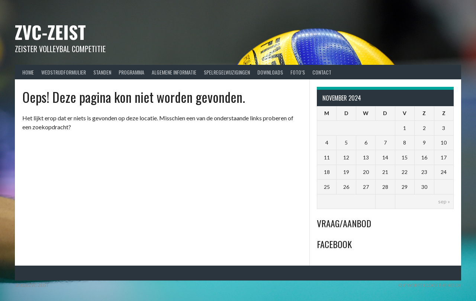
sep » (444, 201)
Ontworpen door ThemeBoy (429, 285)
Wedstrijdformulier (63, 72)
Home (28, 72)
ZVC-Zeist (50, 32)
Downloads (270, 72)
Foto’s (297, 72)
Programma (131, 72)
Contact (321, 72)
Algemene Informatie (174, 72)
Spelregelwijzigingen (227, 72)
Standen (102, 72)
